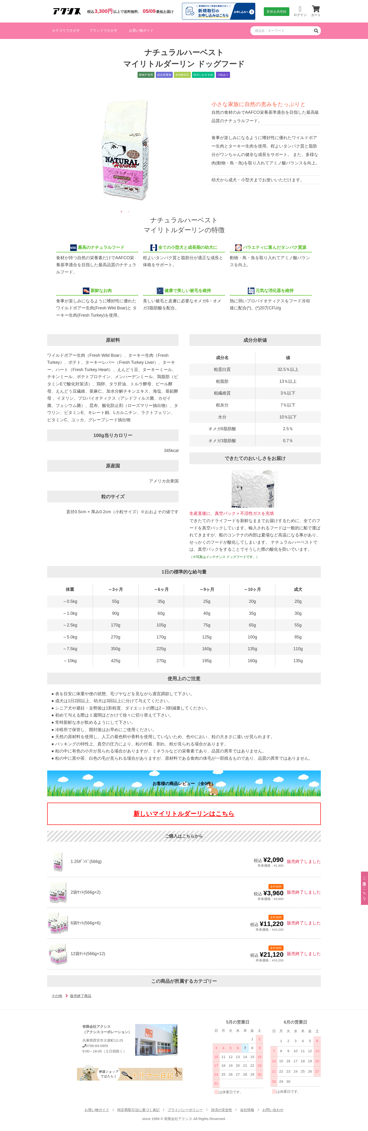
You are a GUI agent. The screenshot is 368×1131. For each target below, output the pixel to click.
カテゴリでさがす (66, 30)
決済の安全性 (221, 1110)
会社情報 (247, 1110)
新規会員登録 (276, 11)
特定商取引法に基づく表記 (138, 1110)
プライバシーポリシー (185, 1110)
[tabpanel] (125, 149)
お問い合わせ (273, 1110)
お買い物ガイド (141, 30)
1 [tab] (121, 211)
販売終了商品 (80, 996)
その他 (57, 996)
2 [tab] (128, 211)
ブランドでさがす (103, 30)
